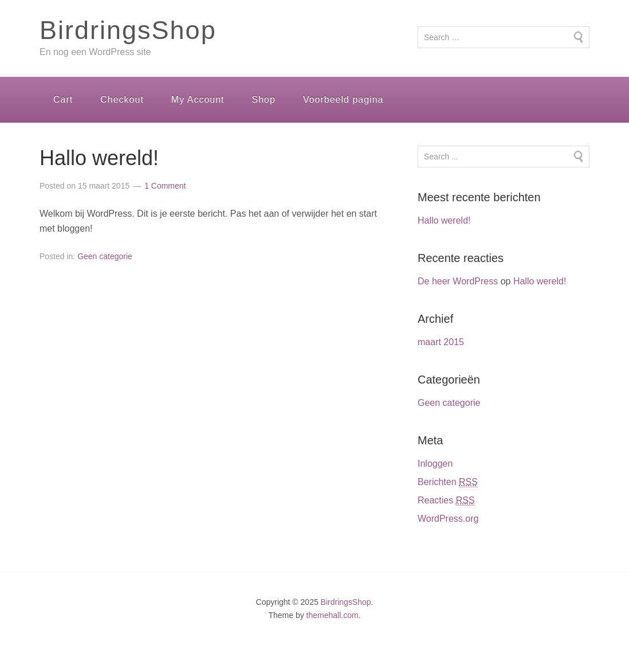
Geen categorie (104, 256)
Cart (63, 99)
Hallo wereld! (99, 158)
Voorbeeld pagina (343, 99)
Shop (264, 99)
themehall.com (332, 615)
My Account (198, 99)
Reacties (446, 500)
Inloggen (435, 463)
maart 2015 (441, 342)
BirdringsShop (128, 30)
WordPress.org (448, 518)
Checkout (122, 99)
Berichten (448, 482)
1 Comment (165, 185)
